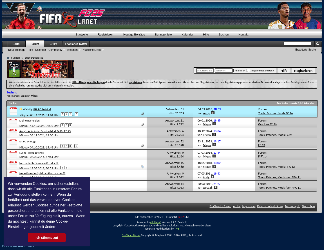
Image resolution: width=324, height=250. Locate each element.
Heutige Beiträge (134, 34)
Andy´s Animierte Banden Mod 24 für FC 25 (45, 131)
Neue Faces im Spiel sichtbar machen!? (42, 173)
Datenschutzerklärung (270, 206)
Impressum (249, 206)
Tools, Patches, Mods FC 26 (275, 113)
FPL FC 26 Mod (42, 109)
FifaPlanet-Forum (131, 235)
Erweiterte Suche (305, 49)
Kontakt (243, 34)
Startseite (82, 34)
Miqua (24, 115)
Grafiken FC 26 (267, 124)
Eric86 (207, 135)
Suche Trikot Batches (31, 152)
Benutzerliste (163, 34)
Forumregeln (292, 206)
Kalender (187, 34)
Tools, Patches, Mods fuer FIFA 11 (279, 177)
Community (55, 49)
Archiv (237, 206)
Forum (35, 44)
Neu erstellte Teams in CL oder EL (38, 163)
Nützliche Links (92, 49)
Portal (16, 44)
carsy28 (208, 188)
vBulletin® (155, 222)
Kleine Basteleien (29, 120)
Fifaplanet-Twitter (76, 44)
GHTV (53, 44)
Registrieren (303, 71)
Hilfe (284, 71)
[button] (59, 227)
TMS (176, 228)
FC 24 (261, 145)
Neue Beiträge (16, 49)
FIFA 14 (262, 156)
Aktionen (72, 49)
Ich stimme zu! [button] (47, 237)
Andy (206, 113)
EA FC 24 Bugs (27, 141)
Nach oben (308, 206)
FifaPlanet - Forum (220, 206)
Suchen (224, 34)
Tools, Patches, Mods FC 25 (275, 135)
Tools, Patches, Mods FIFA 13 (276, 167)
